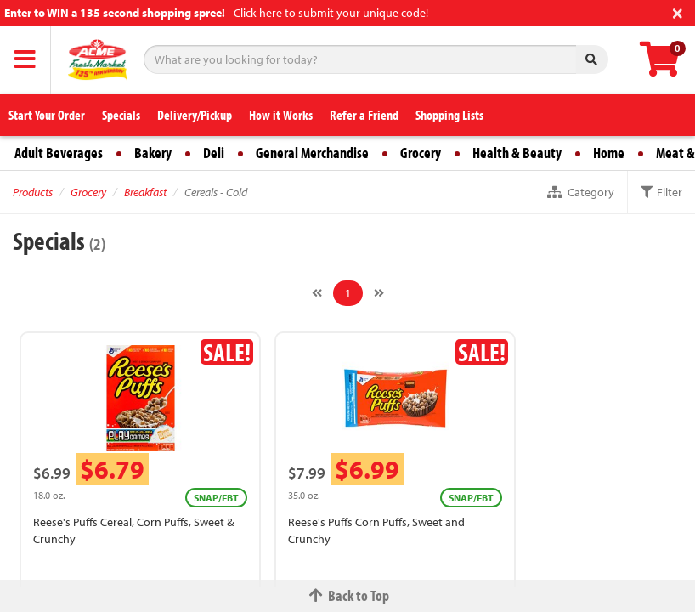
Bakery (153, 152)
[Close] (677, 11)
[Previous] (317, 293)
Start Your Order (46, 114)
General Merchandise (312, 152)
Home (608, 152)
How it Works (281, 114)
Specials (121, 114)
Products (33, 192)
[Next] (379, 293)
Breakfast (145, 192)
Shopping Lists (449, 114)
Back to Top (347, 595)
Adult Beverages (58, 152)
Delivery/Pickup (194, 114)
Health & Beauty (517, 152)
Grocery (420, 152)
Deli (213, 152)
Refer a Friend (364, 114)
